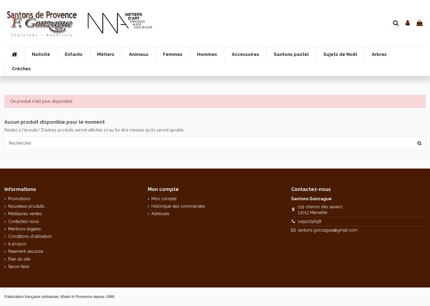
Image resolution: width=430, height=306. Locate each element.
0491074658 (309, 221)
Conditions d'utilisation (30, 236)
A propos (17, 243)
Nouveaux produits (26, 206)
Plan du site (19, 259)
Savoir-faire (18, 266)
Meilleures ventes (25, 213)
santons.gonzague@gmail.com (328, 230)
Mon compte (163, 198)
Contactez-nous (23, 221)
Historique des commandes (178, 206)
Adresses (160, 213)
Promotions (19, 198)
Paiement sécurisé (25, 251)
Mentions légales (24, 229)
